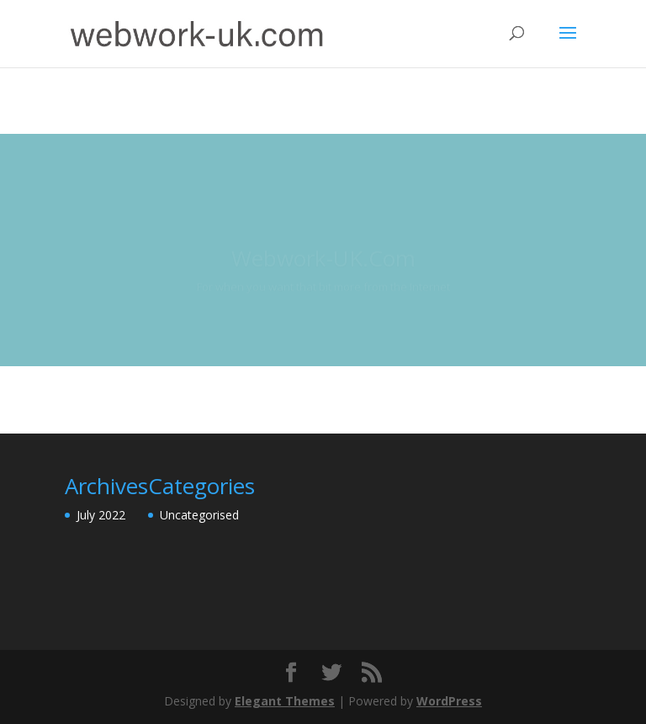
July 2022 (101, 515)
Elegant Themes (285, 701)
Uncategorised (199, 515)
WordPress (449, 701)
